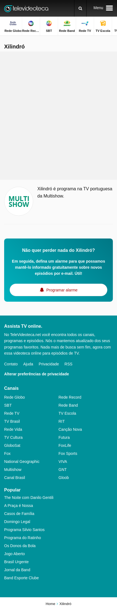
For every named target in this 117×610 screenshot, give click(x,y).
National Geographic (22, 461)
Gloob (64, 477)
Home (50, 604)
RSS (68, 364)
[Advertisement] (58, 115)
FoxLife (65, 445)
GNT (63, 469)
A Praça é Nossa (18, 505)
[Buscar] (80, 8)
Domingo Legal (17, 521)
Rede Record (70, 397)
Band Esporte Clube (21, 578)
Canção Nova (70, 429)
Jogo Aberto (14, 554)
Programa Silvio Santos (24, 529)
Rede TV (11, 413)
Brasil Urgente (16, 562)
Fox (7, 453)
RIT (62, 421)
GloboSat (12, 445)
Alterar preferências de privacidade (36, 374)
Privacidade (49, 364)
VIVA (63, 461)
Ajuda (28, 364)
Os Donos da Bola (20, 546)
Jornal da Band (17, 570)
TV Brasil (12, 421)
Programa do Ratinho (22, 537)
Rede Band (68, 405)
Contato (11, 364)
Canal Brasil (14, 477)
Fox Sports (68, 453)
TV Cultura (13, 437)
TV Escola (67, 413)
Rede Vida (13, 429)
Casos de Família (19, 513)
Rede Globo (14, 397)
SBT (8, 405)
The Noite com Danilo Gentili (28, 497)
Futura (64, 437)
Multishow (12, 469)
